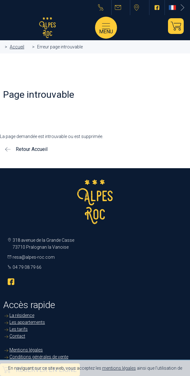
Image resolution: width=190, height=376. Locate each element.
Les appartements (27, 322)
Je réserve (176, 26)
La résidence (21, 315)
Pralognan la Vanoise (139, 7)
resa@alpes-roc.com (121, 7)
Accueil (17, 46)
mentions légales (119, 368)
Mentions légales (26, 349)
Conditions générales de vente (38, 356)
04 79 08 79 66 (103, 7)
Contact (17, 336)
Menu (106, 32)
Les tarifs (18, 329)
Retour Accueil (32, 149)
